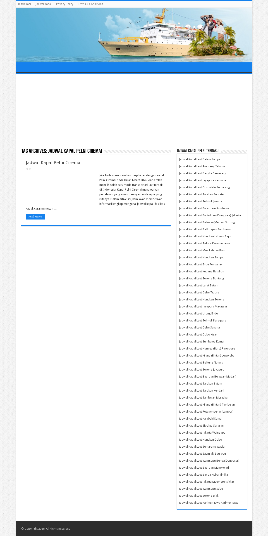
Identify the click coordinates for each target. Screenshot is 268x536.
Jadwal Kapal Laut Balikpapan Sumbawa (205, 229)
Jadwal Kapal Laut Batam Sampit (200, 159)
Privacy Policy (64, 4)
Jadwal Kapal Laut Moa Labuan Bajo (202, 250)
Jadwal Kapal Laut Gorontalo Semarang (204, 187)
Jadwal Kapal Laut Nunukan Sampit (201, 257)
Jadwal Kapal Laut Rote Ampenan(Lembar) (206, 411)
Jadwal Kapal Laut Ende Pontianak (200, 264)
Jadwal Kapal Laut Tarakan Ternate (201, 194)
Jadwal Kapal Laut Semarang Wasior (202, 446)
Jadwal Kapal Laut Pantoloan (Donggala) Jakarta (210, 215)
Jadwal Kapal (44, 4)
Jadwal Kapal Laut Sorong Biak (198, 495)
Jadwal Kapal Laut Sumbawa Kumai (201, 341)
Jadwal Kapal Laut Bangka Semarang (202, 173)
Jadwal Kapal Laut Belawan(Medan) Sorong (207, 222)
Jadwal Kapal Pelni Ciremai (54, 162)
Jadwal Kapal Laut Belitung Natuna (201, 362)
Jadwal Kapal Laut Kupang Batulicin (201, 271)
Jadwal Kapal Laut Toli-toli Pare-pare (202, 320)
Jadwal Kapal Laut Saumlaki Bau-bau (202, 453)
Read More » (36, 216)
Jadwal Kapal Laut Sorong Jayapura (202, 369)
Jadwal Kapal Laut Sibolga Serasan (201, 425)
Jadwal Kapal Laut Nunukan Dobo (200, 439)
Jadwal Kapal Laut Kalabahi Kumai (200, 418)
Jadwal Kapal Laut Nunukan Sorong (201, 299)
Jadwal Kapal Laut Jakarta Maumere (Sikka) (206, 481)
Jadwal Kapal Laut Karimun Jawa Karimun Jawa (209, 502)
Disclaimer (24, 4)
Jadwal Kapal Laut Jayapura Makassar (203, 306)
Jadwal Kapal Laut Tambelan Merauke (203, 397)
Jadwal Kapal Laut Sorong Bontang (201, 278)
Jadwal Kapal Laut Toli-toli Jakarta (200, 201)
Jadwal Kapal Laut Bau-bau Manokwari (204, 467)
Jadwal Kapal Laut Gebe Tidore (199, 292)
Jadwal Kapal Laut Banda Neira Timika (203, 474)
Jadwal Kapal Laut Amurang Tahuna (202, 166)
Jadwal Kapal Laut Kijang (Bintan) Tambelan (207, 404)
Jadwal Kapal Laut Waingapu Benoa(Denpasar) (209, 460)
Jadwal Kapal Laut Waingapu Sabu (201, 488)
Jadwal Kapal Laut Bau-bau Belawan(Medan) (207, 376)
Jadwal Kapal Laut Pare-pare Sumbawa (204, 208)
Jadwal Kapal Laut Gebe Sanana (199, 327)
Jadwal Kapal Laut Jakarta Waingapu (202, 432)
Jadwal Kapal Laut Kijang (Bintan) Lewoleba (206, 355)
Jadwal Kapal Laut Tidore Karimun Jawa (204, 243)
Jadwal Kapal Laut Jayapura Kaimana (202, 180)
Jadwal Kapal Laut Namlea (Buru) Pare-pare (207, 348)
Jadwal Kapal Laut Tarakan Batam (200, 383)
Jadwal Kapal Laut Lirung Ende (198, 313)
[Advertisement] (134, 111)
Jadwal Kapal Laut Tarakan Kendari (201, 390)
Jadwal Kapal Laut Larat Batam (198, 285)
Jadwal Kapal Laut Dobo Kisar (198, 334)
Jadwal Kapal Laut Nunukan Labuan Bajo (205, 236)
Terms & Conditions (90, 4)
